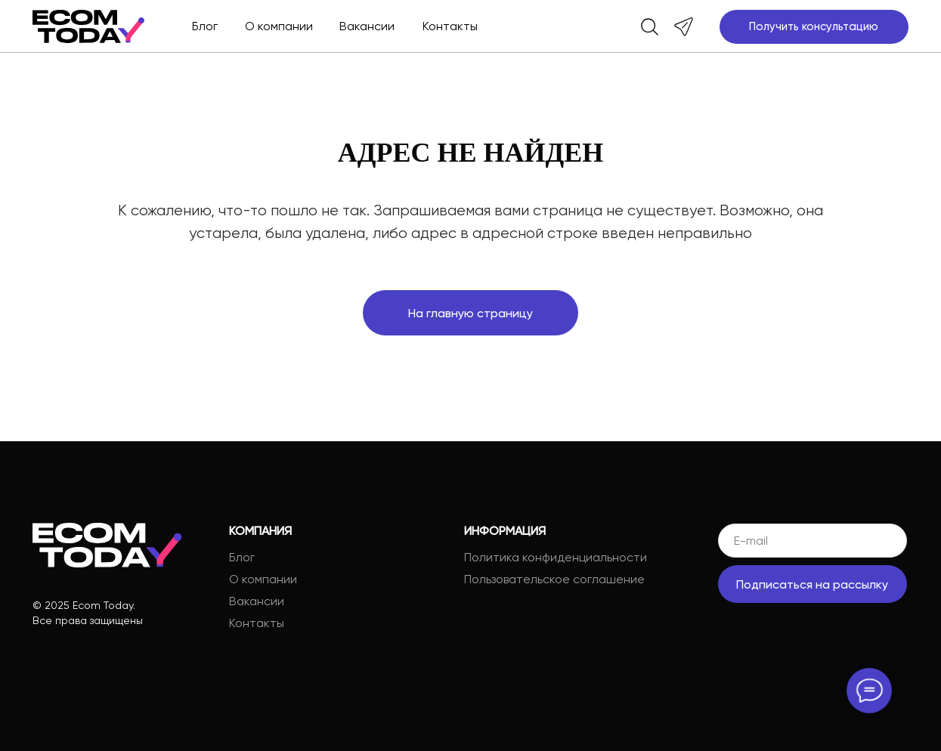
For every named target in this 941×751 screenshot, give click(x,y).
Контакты (450, 26)
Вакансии (367, 26)
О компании (279, 26)
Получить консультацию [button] (813, 26)
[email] (812, 541)
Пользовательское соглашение (554, 579)
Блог (205, 26)
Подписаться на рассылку (812, 584)
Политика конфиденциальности (555, 557)
